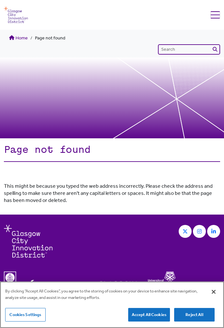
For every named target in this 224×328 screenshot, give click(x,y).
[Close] (214, 292)
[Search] (189, 49)
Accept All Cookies (149, 314)
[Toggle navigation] (215, 15)
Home (18, 38)
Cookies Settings (25, 314)
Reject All (194, 314)
